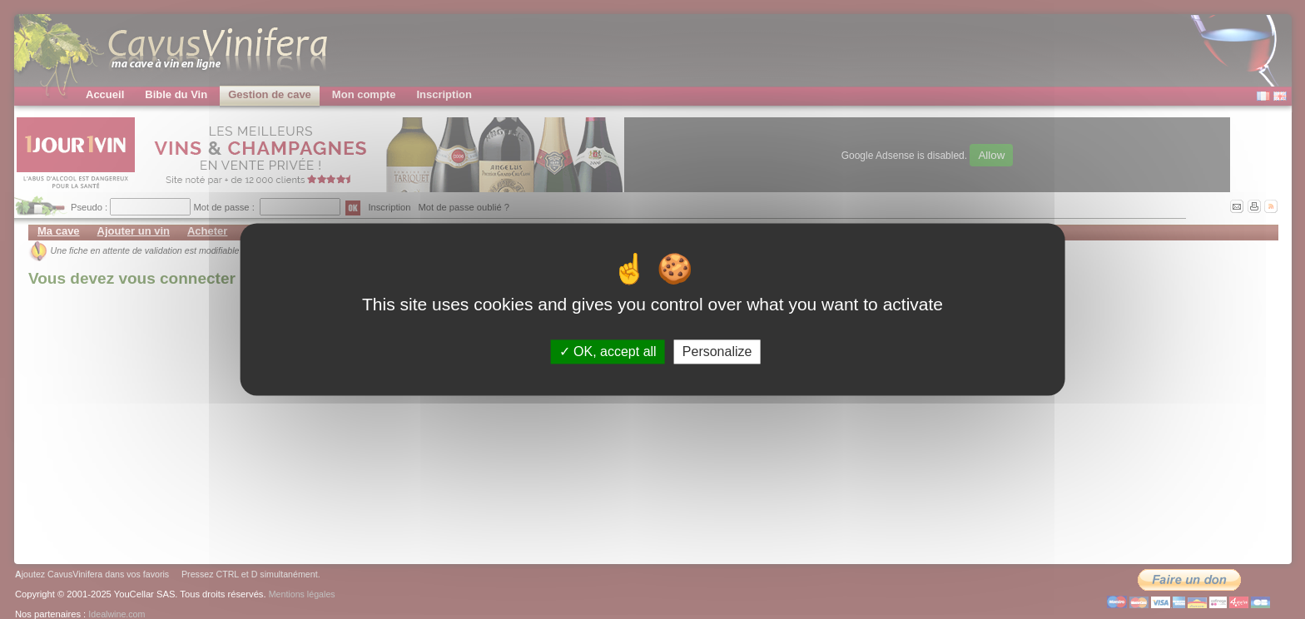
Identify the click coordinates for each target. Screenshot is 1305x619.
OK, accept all (608, 351)
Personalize (717, 351)
